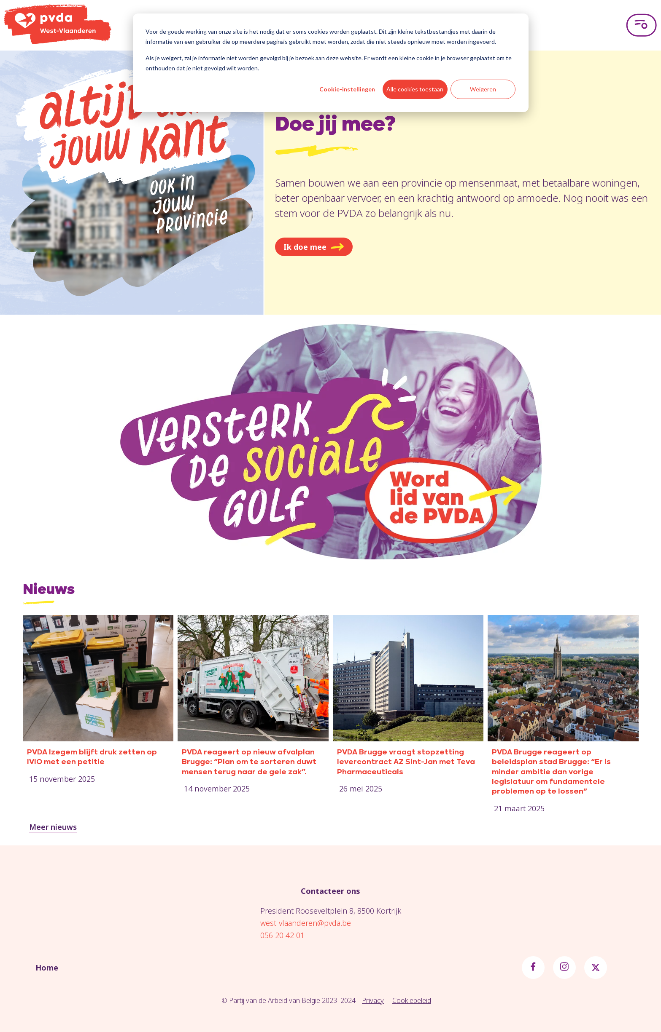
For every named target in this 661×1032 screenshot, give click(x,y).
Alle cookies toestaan (414, 89)
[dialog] (331, 62)
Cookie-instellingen (347, 89)
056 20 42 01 (282, 935)
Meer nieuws (53, 827)
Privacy (373, 1000)
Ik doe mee (313, 247)
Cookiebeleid (411, 1000)
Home (46, 967)
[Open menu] (641, 25)
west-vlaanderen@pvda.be (305, 923)
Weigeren (483, 89)
